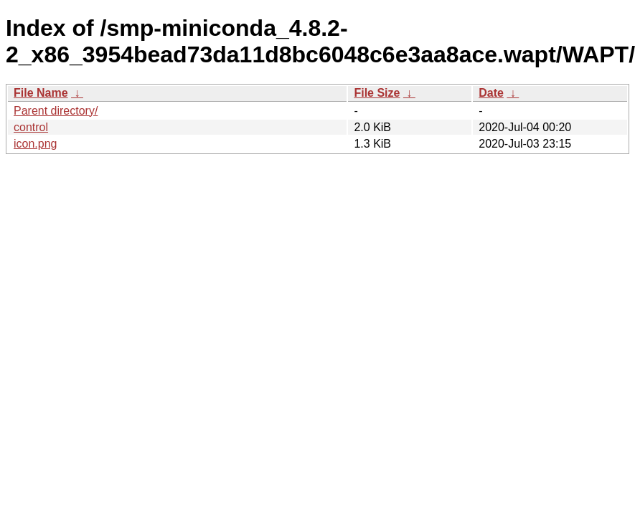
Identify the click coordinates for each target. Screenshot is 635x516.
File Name (41, 93)
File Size (377, 93)
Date (491, 93)
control (31, 127)
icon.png (35, 144)
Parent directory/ (56, 111)
